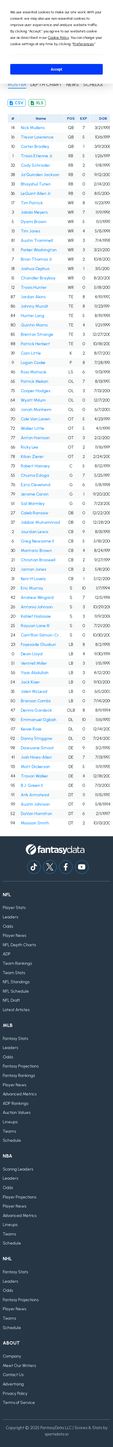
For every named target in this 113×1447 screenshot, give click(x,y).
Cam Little (31, 353)
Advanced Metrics (19, 1094)
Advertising (13, 1384)
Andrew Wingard (37, 597)
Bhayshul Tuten (36, 184)
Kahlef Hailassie (36, 616)
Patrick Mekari (34, 381)
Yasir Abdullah (35, 672)
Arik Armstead (35, 794)
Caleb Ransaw (35, 513)
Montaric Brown (36, 550)
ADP (7, 954)
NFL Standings (16, 981)
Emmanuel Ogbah (38, 719)
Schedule (12, 1140)
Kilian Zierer (32, 456)
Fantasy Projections (21, 1066)
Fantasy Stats (15, 1038)
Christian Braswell (38, 560)
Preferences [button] (83, 44)
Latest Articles (16, 1009)
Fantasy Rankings (19, 1075)
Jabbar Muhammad (40, 522)
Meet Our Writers (19, 1365)
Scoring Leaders (18, 1169)
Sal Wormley (33, 503)
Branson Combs (36, 700)
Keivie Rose (31, 729)
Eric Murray (32, 588)
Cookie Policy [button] (58, 37)
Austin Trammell (37, 240)
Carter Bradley (35, 146)
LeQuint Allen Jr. (36, 193)
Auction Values (16, 1112)
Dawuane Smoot (37, 747)
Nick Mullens (33, 127)
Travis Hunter (34, 287)
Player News (14, 935)
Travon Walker (34, 776)
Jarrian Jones (33, 569)
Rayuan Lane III (35, 625)
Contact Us (13, 1374)
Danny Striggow (36, 738)
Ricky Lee (29, 447)
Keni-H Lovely (33, 578)
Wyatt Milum (33, 400)
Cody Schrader (35, 165)
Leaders (10, 917)
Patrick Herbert (35, 343)
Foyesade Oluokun (38, 644)
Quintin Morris (34, 325)
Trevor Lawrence (37, 137)
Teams (9, 1131)
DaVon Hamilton (36, 813)
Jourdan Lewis (34, 531)
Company (12, 1356)
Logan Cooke (33, 362)
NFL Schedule (16, 991)
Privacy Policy (15, 1393)
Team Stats (14, 972)
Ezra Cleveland (35, 484)
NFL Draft (11, 1000)
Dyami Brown (33, 221)
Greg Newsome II (37, 541)
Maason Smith (35, 823)
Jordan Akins (33, 296)
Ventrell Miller (34, 663)
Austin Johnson (35, 804)
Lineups (10, 1122)
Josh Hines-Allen (36, 757)
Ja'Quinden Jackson (40, 174)
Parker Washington (39, 249)
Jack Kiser (30, 682)
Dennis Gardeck (36, 710)
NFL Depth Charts (19, 944)
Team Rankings (17, 963)
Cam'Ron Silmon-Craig (41, 635)
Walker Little (32, 428)
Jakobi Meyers (34, 212)
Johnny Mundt (35, 306)
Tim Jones (30, 231)
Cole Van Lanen (35, 419)
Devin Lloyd (31, 654)
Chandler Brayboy (38, 278)
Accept (56, 69)
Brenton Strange (37, 334)
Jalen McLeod (34, 691)
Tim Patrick (32, 203)
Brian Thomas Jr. (37, 259)
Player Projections (19, 1197)
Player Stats (14, 907)
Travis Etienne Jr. (37, 156)
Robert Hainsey (35, 466)
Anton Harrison (35, 437)
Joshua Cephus (35, 268)
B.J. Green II (32, 785)
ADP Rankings (15, 1103)
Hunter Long (32, 315)
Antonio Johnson (37, 607)
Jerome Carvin (35, 494)
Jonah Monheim (36, 409)
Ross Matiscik (33, 372)
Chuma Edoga (35, 475)
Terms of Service (19, 1402)
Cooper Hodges (35, 390)
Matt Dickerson (35, 766)
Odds (8, 926)
